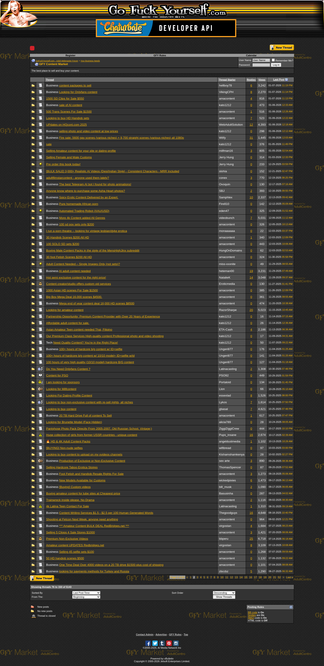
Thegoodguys (228, 512)
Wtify (222, 137)
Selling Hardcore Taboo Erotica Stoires (72, 467)
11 (226, 577)
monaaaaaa (227, 231)
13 (236, 577)
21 (274, 577)
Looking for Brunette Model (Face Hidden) (74, 422)
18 (260, 577)
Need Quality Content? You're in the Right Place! (85, 342)
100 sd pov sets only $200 (76, 224)
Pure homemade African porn (78, 204)
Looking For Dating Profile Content (69, 395)
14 (251, 277)
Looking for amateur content (64, 310)
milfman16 (226, 150)
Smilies (252, 615)
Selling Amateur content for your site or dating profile (81, 150)
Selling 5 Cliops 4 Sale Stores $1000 (70, 532)
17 (255, 577)
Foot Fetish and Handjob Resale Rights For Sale (91, 474)
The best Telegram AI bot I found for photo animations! (95, 184)
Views (261, 79)
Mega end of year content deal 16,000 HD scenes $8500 (96, 303)
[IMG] (251, 617)
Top (186, 634)
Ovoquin (224, 184)
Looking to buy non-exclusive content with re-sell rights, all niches (89, 402)
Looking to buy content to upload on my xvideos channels (84, 454)
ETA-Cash (225, 329)
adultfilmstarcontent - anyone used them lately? (77, 177)
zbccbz (223, 571)
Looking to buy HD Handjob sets (67, 118)
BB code (252, 612)
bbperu (223, 538)
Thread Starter (226, 79)
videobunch (226, 218)
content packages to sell (75, 85)
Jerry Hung (226, 157)
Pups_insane (227, 435)
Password (244, 64)
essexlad (225, 395)
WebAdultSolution (231, 124)
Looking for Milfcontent (61, 389)
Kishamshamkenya (231, 454)
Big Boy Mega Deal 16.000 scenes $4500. (74, 297)
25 (251, 538)
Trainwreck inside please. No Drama (70, 500)
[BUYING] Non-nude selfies (64, 448)
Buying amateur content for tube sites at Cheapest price (83, 493)
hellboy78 (225, 85)
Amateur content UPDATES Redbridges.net (75, 545)
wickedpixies (227, 480)
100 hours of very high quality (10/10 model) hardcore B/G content (90, 362)
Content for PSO (57, 375)
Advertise (161, 634)
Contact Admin (144, 634)
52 (279, 577)
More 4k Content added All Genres (82, 218)
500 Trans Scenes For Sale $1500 (69, 111)
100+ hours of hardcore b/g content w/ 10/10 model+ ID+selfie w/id (90, 355)
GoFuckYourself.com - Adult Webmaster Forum (57, 61)
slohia (223, 171)
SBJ (221, 191)
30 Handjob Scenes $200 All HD (67, 237)
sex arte (224, 460)
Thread (50, 79)
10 (251, 197)
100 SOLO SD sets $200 (62, 244)
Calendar (251, 55)
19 (251, 271)
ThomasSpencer (230, 467)
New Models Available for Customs (82, 480)
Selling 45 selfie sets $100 (76, 551)
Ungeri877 (226, 349)
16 (251, 435)
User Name (245, 60)
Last (289, 577)
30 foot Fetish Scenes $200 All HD (69, 257)
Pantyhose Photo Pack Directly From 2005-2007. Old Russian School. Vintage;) (99, 428)
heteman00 (226, 271)
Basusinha (226, 493)
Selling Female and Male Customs (69, 157)
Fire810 (224, 204)
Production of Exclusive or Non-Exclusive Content (92, 460)
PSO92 (224, 375)
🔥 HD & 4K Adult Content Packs (68, 441)
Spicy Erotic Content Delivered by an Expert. (88, 197)
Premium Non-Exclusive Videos (67, 538)
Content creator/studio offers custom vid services (78, 283)
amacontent (227, 98)
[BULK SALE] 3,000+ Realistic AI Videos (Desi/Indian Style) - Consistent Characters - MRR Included (112, 171)
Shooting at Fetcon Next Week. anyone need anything (82, 519)
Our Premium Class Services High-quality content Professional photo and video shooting (105, 336)
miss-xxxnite (227, 264)
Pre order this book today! (63, 164)
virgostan (225, 526)
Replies (251, 79)
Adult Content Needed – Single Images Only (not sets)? (83, 264)
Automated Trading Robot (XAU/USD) (84, 211)
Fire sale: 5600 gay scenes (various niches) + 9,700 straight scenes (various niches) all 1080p (121, 137)
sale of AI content (70, 105)
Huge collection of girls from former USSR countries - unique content (91, 435)
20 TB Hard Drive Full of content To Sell (85, 415)
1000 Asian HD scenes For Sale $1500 (72, 290)
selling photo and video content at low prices (88, 131)
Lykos (223, 402)
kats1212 (225, 105)
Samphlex (225, 197)
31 (251, 137)
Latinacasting (228, 369)
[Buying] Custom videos (75, 487)
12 (251, 124)
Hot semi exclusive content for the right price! (76, 277)
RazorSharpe (228, 310)
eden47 (224, 211)
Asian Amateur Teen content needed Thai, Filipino (79, 329)
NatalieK (224, 277)
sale (49, 144)
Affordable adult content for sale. (67, 323)
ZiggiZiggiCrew (229, 428)
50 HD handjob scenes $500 (65, 558)
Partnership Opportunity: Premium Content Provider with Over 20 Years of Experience (103, 316)
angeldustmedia (229, 441)
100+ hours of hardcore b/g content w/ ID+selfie (90, 349)
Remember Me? (282, 60)
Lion (222, 389)
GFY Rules (159, 55)
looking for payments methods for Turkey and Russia (94, 571)
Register (70, 55)
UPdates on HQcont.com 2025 (66, 124)
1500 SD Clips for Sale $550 (65, 98)
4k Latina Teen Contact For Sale (67, 506)
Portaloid (225, 382)
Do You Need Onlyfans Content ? (68, 369)
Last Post (279, 79)
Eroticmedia (227, 283)
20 (251, 310)
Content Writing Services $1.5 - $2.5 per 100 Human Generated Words (106, 512)
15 (246, 577)
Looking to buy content (61, 409)
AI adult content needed (75, 271)
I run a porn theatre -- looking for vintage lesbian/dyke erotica (86, 231)
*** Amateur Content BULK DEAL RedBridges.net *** (94, 526)
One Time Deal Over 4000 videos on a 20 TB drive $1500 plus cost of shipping (111, 564)
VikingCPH (226, 92)
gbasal (223, 409)
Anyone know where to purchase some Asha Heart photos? (85, 191)
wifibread (225, 448)
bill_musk (225, 487)
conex (223, 177)
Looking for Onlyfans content (78, 92)
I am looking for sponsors (63, 382)
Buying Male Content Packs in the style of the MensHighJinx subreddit (92, 250)
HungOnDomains (230, 250)
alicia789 (225, 422)
